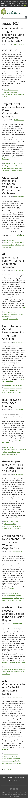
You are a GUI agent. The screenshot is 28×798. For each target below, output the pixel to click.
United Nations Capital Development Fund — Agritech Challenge (14, 332)
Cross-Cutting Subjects (11, 90)
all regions (7, 92)
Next (12, 770)
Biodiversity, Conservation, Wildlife (14, 667)
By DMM (3, 792)
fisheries (4, 600)
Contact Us (17, 781)
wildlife (7, 674)
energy (10, 528)
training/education (14, 761)
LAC (23, 245)
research (4, 97)
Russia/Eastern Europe (9, 758)
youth (19, 763)
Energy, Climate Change (11, 312)
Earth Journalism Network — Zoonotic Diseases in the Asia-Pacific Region (13, 614)
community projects (8, 245)
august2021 (14, 92)
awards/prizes (6, 168)
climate (21, 314)
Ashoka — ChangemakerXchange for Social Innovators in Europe (13, 687)
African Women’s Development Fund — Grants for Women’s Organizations (14, 542)
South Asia (18, 392)
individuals (20, 94)
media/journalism (14, 671)
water (9, 247)
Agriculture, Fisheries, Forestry (13, 163)
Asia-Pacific (19, 388)
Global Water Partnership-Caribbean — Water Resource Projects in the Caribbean (12, 185)
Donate (25, 5)
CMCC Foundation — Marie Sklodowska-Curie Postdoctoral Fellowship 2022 (13, 35)
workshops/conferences (9, 763)
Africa (6, 388)
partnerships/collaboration (10, 319)
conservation (6, 170)
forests (13, 170)
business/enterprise (17, 168)
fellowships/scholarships (9, 94)
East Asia (22, 669)
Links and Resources (19, 777)
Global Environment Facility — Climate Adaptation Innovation (13, 261)
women (15, 454)
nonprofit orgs (6, 316)
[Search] (26, 17)
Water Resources (9, 240)
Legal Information (7, 777)
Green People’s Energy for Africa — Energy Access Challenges (12, 466)
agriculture (11, 388)
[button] (25, 11)
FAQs (10, 781)
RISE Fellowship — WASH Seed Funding (13, 403)
